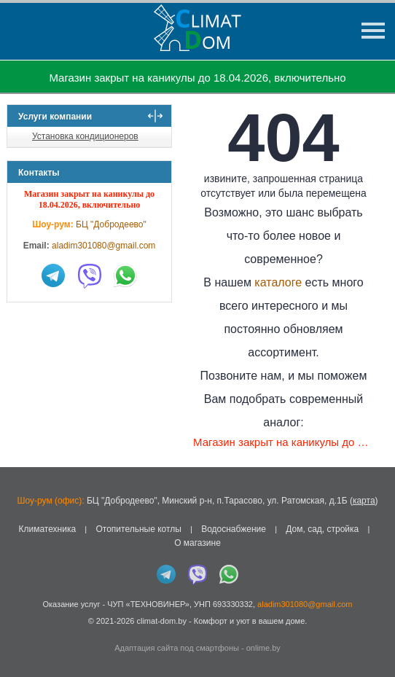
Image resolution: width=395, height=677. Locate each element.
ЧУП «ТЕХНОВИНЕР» (148, 604)
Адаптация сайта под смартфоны (176, 647)
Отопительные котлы (138, 529)
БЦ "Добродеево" (111, 224)
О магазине (197, 543)
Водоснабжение (233, 529)
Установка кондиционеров (85, 136)
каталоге (278, 282)
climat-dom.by (161, 621)
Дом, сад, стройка (322, 529)
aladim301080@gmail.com (103, 245)
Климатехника (47, 529)
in (20, 631)
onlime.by (263, 647)
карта (364, 501)
